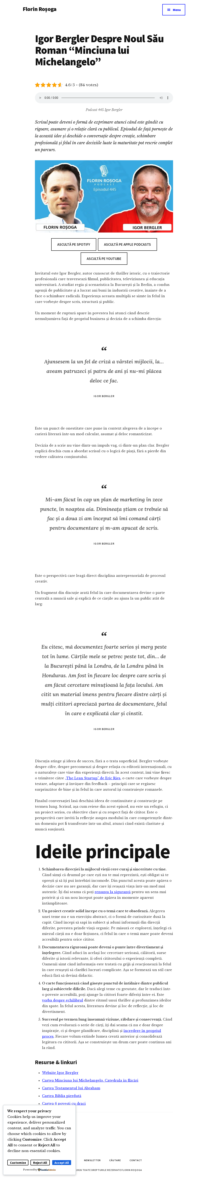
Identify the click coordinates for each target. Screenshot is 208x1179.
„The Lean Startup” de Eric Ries (92, 778)
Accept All (61, 1163)
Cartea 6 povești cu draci (64, 1103)
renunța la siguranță (113, 892)
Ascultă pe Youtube (104, 258)
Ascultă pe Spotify (73, 244)
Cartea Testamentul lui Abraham (71, 1088)
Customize (18, 1163)
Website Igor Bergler (60, 1073)
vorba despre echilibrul (62, 1000)
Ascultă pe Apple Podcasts (127, 244)
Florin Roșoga (39, 9)
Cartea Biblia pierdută (61, 1096)
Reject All (40, 1163)
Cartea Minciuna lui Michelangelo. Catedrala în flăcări (90, 1080)
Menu (177, 10)
